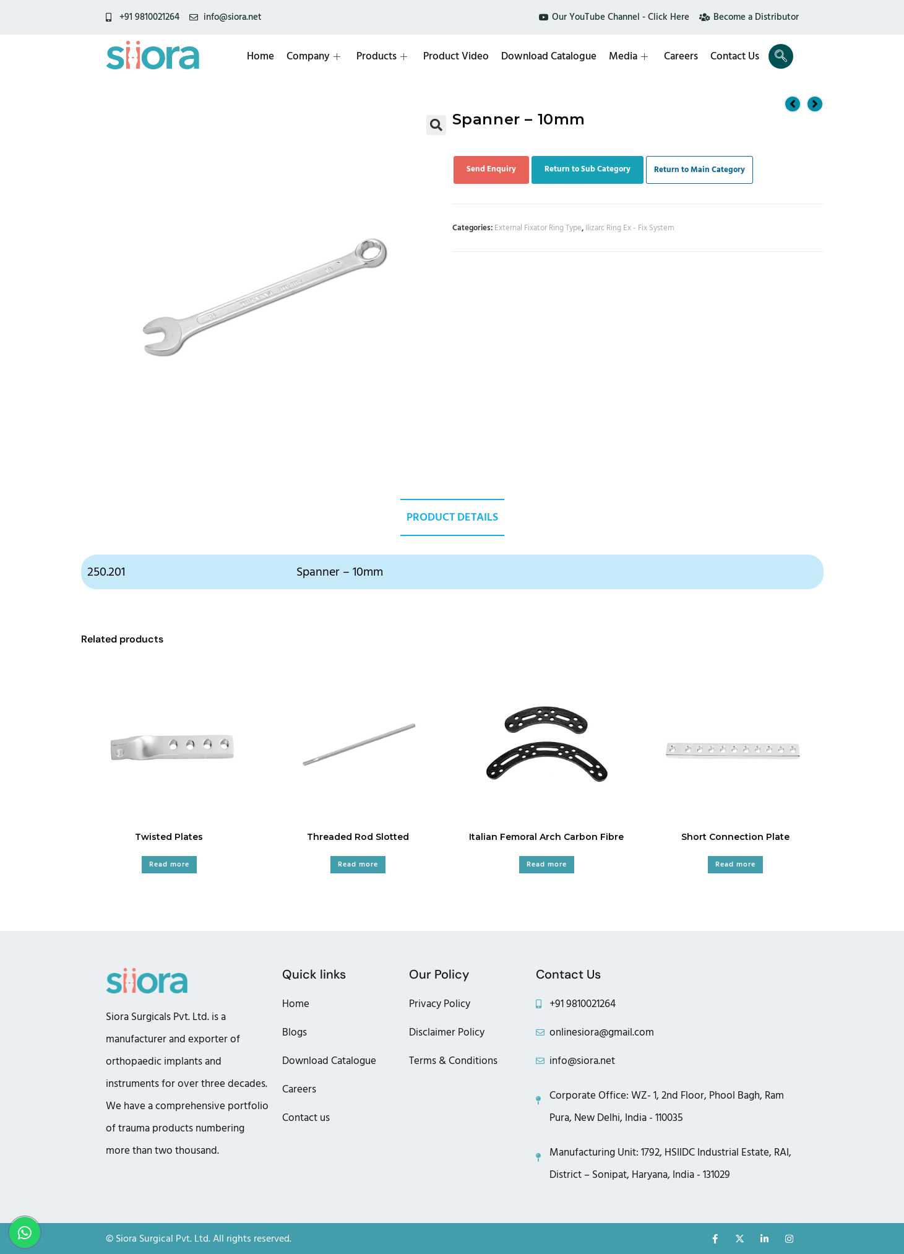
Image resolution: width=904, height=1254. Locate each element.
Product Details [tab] (452, 517)
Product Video (456, 56)
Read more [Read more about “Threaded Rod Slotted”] (358, 864)
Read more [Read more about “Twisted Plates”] (169, 864)
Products (381, 56)
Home (260, 56)
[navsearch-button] (780, 56)
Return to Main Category (699, 169)
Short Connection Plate (735, 836)
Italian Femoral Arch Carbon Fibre (546, 836)
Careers (681, 56)
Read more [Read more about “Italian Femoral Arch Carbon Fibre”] (547, 864)
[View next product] (815, 104)
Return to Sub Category (588, 169)
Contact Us (734, 56)
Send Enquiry (491, 169)
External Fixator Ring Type (538, 227)
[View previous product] (792, 104)
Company (313, 56)
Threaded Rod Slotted (358, 836)
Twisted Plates (169, 836)
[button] (436, 125)
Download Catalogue (548, 56)
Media (628, 56)
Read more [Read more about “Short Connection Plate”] (735, 864)
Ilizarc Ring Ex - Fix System (629, 227)
